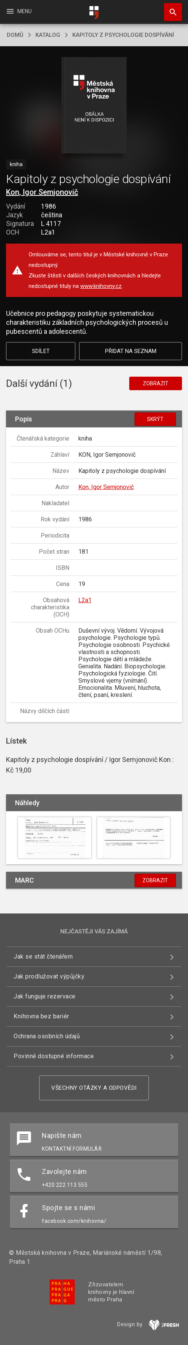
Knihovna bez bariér (41, 1016)
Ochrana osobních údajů (47, 1036)
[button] (94, 105)
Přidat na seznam (130, 351)
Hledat (169, 8)
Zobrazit (155, 383)
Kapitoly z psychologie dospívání (123, 35)
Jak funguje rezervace (45, 996)
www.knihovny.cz (101, 286)
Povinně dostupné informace (54, 1056)
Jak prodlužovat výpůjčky (49, 976)
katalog (47, 35)
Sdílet (41, 351)
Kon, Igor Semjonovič (42, 192)
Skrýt (155, 419)
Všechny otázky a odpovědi (94, 1087)
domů (15, 35)
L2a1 (85, 600)
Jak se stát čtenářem (43, 956)
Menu (19, 11)
